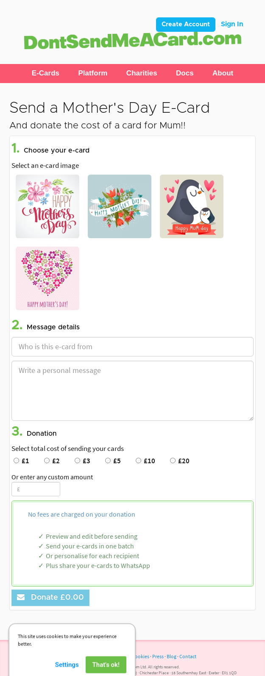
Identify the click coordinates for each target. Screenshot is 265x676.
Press (158, 656)
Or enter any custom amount (52, 477)
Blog (171, 656)
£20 (180, 460)
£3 (82, 460)
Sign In (232, 24)
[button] (45, 73)
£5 (113, 460)
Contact (187, 656)
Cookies (140, 656)
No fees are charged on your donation (81, 514)
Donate (50, 597)
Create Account (186, 24)
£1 (21, 460)
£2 (52, 460)
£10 (145, 460)
